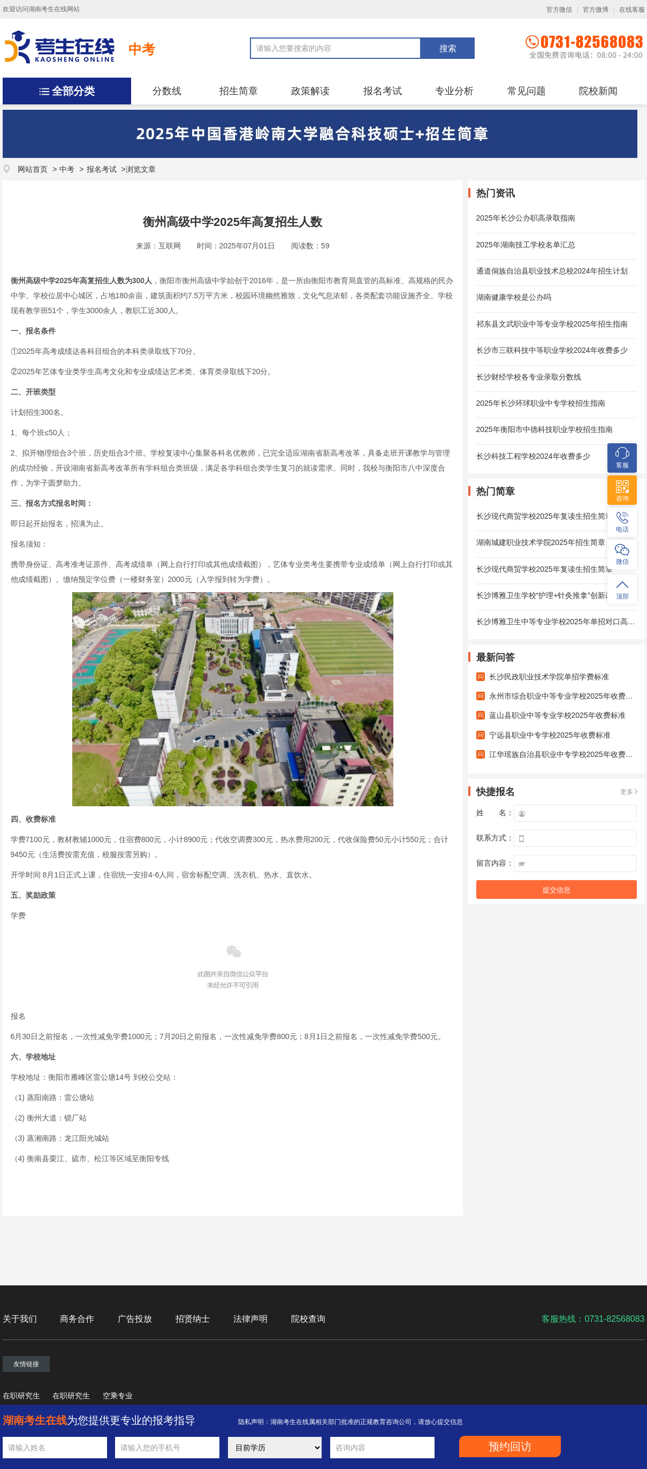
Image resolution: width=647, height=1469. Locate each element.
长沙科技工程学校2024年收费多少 (533, 456)
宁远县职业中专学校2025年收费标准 (550, 735)
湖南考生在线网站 (54, 9)
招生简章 (238, 91)
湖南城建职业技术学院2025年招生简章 (540, 542)
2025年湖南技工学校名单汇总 (525, 244)
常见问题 (526, 91)
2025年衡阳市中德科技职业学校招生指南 (544, 429)
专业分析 (454, 91)
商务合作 (77, 1318)
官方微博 (595, 9)
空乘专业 (118, 1395)
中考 (141, 49)
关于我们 (20, 1318)
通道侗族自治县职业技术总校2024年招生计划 (552, 271)
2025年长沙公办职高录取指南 (525, 218)
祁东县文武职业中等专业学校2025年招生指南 (552, 324)
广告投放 (135, 1318)
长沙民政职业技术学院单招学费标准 (549, 676)
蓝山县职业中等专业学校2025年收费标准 (557, 715)
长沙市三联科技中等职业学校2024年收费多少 (552, 350)
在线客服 (632, 9)
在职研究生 (21, 1395)
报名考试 (382, 91)
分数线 (167, 91)
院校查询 (308, 1318)
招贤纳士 (193, 1318)
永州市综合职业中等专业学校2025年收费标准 (565, 696)
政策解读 (310, 91)
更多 (626, 792)
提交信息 (556, 890)
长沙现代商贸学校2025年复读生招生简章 (544, 516)
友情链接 (26, 1364)
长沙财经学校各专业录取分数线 (528, 377)
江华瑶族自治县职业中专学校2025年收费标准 (565, 754)
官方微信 (559, 9)
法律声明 (250, 1318)
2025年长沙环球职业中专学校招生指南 (540, 403)
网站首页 (33, 169)
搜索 (447, 48)
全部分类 (73, 91)
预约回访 (510, 1446)
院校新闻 (598, 91)
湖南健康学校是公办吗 (513, 297)
